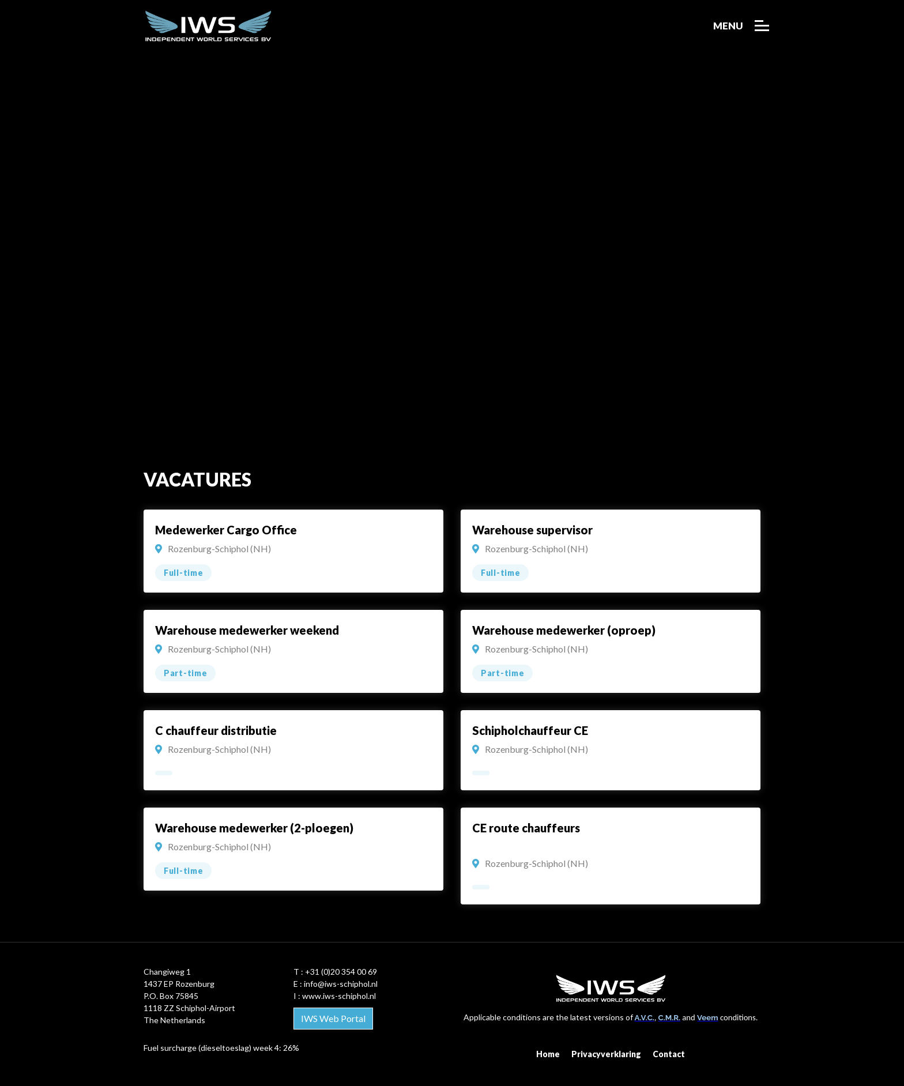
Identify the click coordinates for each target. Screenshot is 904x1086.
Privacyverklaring (606, 1054)
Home (548, 1054)
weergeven (293, 552)
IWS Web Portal (333, 1018)
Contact (669, 1054)
